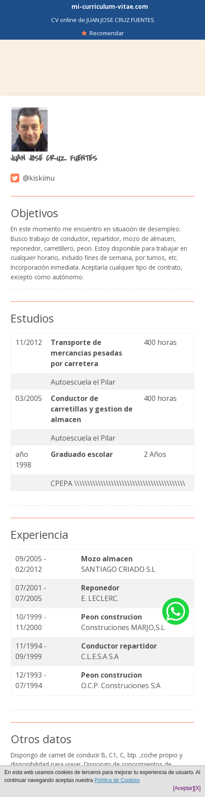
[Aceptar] (183, 788)
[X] (197, 788)
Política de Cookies (117, 780)
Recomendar (103, 33)
